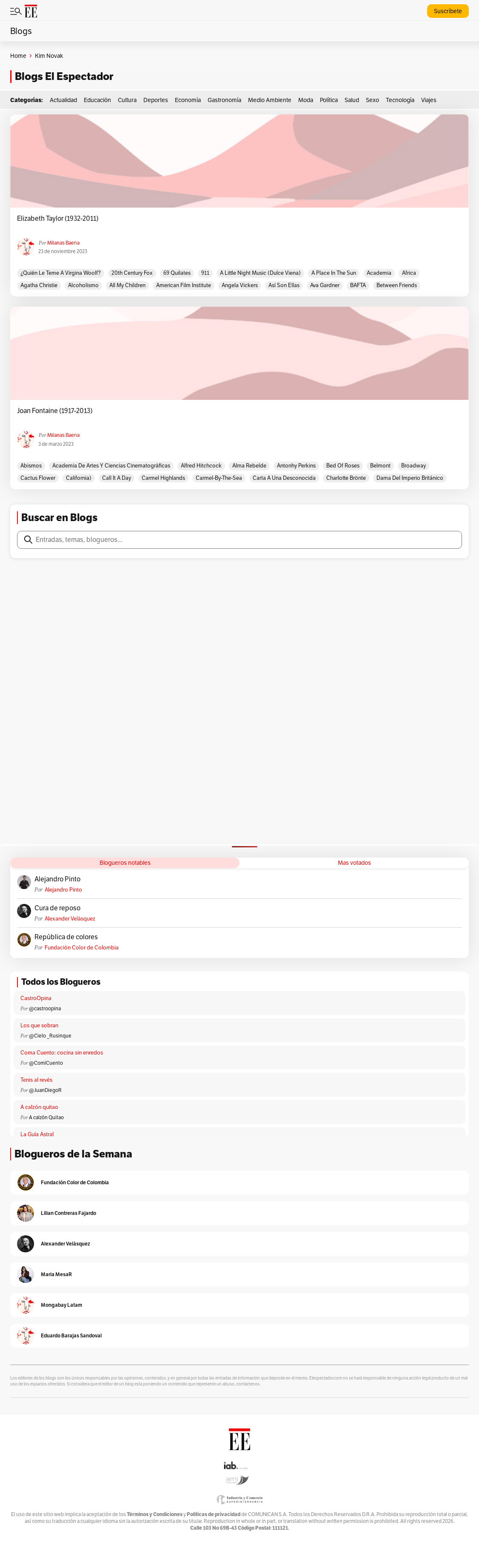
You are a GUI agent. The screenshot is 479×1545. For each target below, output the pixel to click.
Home (18, 56)
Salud (352, 100)
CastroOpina (35, 998)
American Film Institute (183, 285)
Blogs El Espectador (64, 76)
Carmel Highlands (163, 478)
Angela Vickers (240, 285)
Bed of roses (342, 465)
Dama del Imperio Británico (409, 478)
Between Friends (396, 285)
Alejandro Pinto (57, 879)
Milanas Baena (63, 242)
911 (205, 273)
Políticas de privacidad (213, 1514)
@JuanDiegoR (45, 1090)
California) (78, 478)
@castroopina (45, 1008)
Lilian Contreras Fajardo (68, 1213)
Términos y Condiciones (154, 1514)
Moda (305, 100)
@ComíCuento (46, 1063)
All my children (127, 285)
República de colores (66, 937)
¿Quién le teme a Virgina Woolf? (60, 273)
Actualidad (63, 100)
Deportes (155, 100)
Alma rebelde (249, 465)
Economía (188, 100)
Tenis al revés (36, 1079)
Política (329, 100)
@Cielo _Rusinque (50, 1035)
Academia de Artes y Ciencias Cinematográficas (111, 465)
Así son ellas (283, 285)
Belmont (380, 465)
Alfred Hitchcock (201, 465)
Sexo (372, 100)
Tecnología (400, 100)
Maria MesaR (56, 1274)
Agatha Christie (38, 285)
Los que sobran (39, 1025)
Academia (379, 273)
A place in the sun (333, 273)
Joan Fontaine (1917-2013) (55, 411)
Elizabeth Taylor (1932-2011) (58, 218)
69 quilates (177, 273)
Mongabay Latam (61, 1305)
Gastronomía (224, 100)
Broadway (413, 465)
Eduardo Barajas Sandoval (71, 1335)
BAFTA (358, 285)
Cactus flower (37, 478)
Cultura (127, 100)
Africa (409, 273)
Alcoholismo (83, 285)
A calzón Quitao (46, 1117)
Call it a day (116, 478)
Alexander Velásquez (70, 918)
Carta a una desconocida (284, 478)
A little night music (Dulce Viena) (260, 273)
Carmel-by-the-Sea (219, 478)
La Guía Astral (37, 1134)
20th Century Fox (132, 273)
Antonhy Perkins (296, 465)
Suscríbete (448, 11)
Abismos (31, 465)
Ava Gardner (324, 285)
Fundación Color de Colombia (82, 947)
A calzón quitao (39, 1107)
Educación (97, 100)
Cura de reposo (57, 908)
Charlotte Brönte (346, 478)
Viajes (428, 100)
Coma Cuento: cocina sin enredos (61, 1052)
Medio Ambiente (269, 100)
